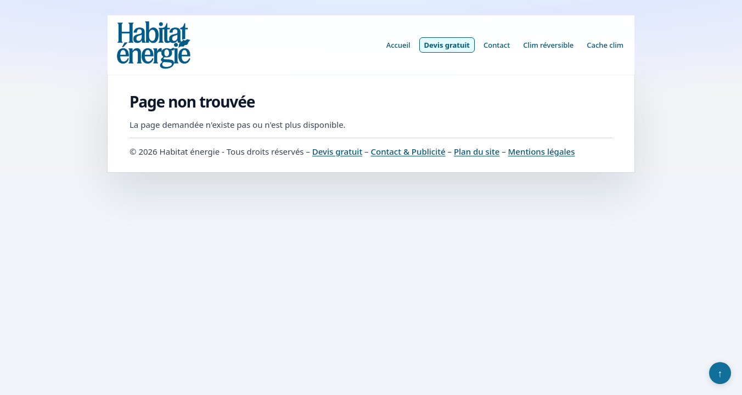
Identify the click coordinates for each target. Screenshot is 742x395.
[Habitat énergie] (153, 45)
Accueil (398, 45)
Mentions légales (541, 151)
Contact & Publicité (407, 151)
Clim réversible (548, 45)
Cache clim (605, 45)
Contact (497, 45)
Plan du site (476, 151)
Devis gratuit (447, 45)
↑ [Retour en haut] (720, 373)
